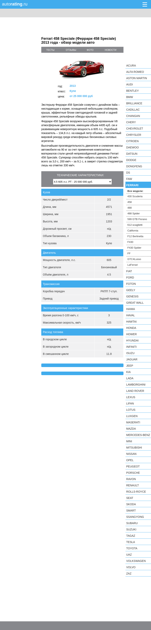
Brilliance (134, 103)
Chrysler (133, 134)
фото (90, 50)
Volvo (130, 567)
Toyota (131, 548)
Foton (131, 283)
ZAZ (128, 573)
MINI (129, 441)
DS (128, 172)
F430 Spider (134, 247)
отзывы (71, 50)
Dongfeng (134, 166)
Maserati (133, 422)
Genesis (132, 296)
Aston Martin (136, 78)
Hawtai (131, 321)
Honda (131, 327)
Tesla (130, 542)
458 (129, 202)
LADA (130, 378)
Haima (130, 309)
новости (110, 50)
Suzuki (131, 529)
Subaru (132, 523)
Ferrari (132, 185)
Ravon (131, 479)
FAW (129, 178)
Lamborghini (135, 384)
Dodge (131, 160)
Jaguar (131, 359)
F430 (130, 242)
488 (129, 207)
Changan (133, 115)
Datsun (131, 153)
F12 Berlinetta (135, 236)
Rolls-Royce (136, 491)
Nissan (131, 453)
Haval (130, 315)
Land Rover (135, 390)
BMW (129, 97)
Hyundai (132, 340)
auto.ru (15, 4)
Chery (131, 122)
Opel (130, 460)
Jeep (129, 365)
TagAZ (130, 535)
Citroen (132, 141)
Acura (131, 65)
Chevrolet (134, 128)
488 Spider (133, 213)
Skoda (131, 504)
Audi (129, 84)
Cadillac (133, 109)
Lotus (130, 409)
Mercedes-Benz (138, 435)
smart (131, 510)
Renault (132, 485)
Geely (130, 290)
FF (129, 253)
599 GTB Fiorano (137, 219)
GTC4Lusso (134, 259)
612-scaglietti (135, 224)
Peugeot (133, 466)
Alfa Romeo (135, 71)
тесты (50, 50)
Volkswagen (136, 560)
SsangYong (135, 516)
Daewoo (132, 147)
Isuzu (130, 353)
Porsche (133, 472)
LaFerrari (132, 264)
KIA (128, 372)
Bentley (132, 90)
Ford (130, 277)
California (132, 230)
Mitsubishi (134, 447)
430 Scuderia (135, 196)
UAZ (129, 554)
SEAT (129, 498)
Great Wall (135, 302)
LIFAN (130, 403)
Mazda (131, 428)
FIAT (129, 271)
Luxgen (132, 416)
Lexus (130, 397)
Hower (131, 334)
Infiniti (131, 346)
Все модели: (135, 191)
